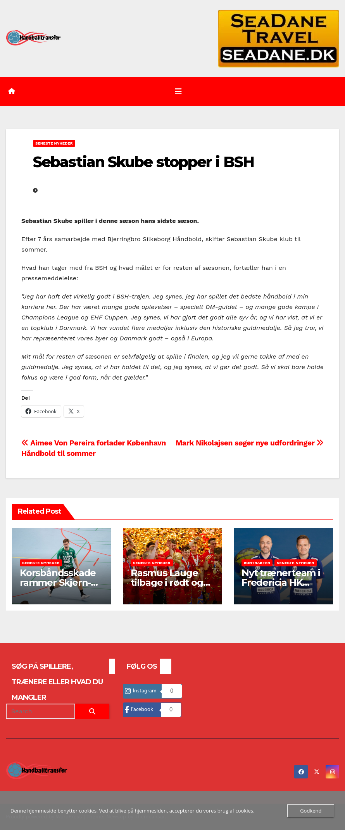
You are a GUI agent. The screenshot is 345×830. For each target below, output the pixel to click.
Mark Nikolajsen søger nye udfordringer (250, 442)
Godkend (310, 810)
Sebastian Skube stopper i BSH (143, 162)
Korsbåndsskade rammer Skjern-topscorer (58, 582)
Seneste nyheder (54, 143)
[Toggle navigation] (178, 91)
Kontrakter (257, 563)
